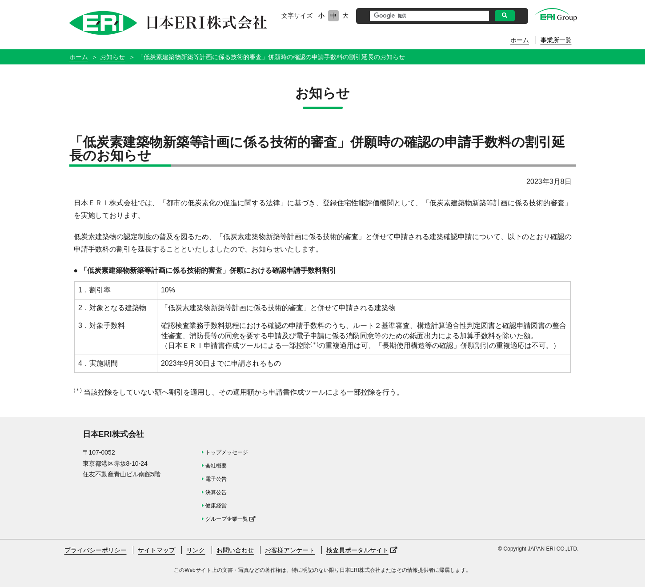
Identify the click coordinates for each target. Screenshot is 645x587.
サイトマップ (156, 550)
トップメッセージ (226, 452)
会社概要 (216, 466)
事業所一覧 (556, 40)
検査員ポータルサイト (357, 550)
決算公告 (216, 492)
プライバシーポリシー (95, 550)
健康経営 (216, 506)
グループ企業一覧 (226, 519)
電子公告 (216, 479)
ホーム (519, 40)
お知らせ (112, 56)
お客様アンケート (290, 550)
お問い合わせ (235, 550)
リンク (195, 550)
